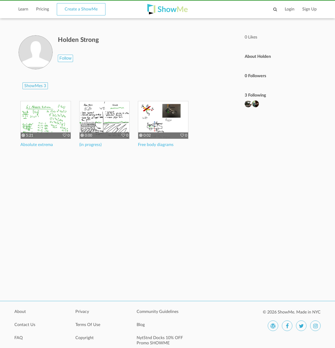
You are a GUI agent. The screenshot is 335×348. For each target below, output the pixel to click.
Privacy (82, 312)
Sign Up (309, 9)
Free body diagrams (156, 145)
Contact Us (24, 325)
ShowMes (35, 86)
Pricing (42, 9)
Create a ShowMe (81, 9)
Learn (23, 9)
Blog (141, 325)
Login (289, 9)
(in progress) (90, 145)
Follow (65, 58)
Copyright (84, 338)
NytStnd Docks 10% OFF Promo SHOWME (160, 340)
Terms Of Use (87, 325)
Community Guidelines (157, 312)
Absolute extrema (36, 145)
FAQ (18, 338)
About (20, 312)
